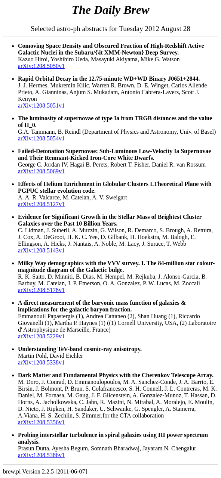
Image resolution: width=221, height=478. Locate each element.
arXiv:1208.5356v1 (41, 422)
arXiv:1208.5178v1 (41, 290)
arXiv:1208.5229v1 (41, 336)
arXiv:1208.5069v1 (41, 171)
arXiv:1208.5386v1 (41, 455)
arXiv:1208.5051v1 (41, 105)
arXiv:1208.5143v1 (41, 250)
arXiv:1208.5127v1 (41, 204)
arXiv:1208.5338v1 (41, 362)
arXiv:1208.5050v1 (41, 66)
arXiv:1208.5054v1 (41, 138)
